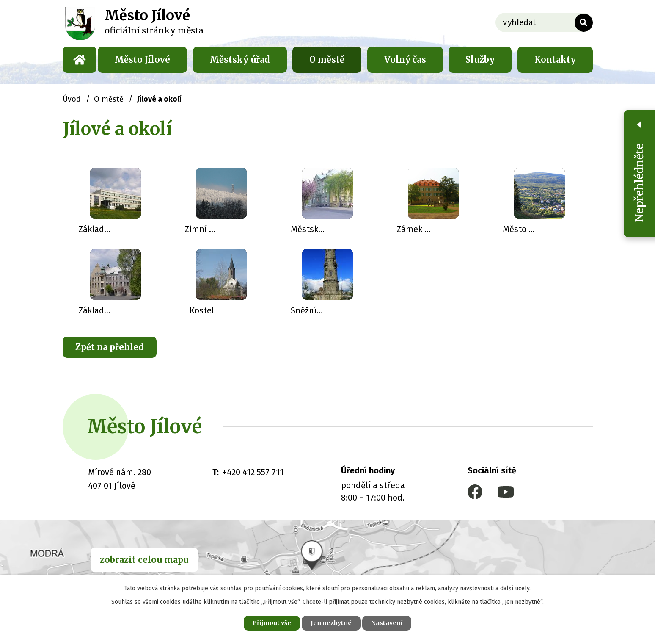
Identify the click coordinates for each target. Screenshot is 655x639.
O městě (326, 59)
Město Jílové (142, 59)
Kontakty (555, 59)
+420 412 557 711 (253, 472)
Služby (480, 59)
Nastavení (386, 623)
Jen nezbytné (331, 623)
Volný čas (405, 59)
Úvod (79, 60)
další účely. (515, 588)
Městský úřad (240, 59)
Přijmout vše (272, 623)
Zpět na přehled (109, 347)
